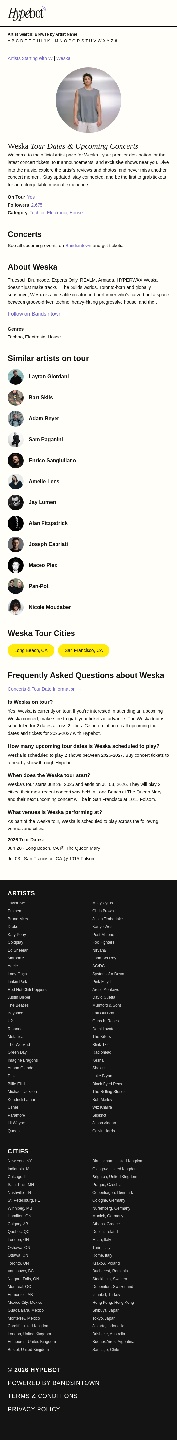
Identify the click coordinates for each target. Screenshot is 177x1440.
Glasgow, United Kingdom (114, 1169)
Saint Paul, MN (21, 1184)
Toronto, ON (18, 1263)
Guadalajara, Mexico (26, 1310)
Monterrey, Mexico (24, 1318)
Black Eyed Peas (107, 1084)
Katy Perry (17, 934)
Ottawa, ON (18, 1255)
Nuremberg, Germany (111, 1208)
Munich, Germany (107, 1216)
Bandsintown (79, 245)
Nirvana (99, 950)
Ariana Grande (20, 1068)
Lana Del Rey (104, 958)
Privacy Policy (34, 1409)
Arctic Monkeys (105, 989)
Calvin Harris (103, 1131)
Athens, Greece (106, 1224)
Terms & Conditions (43, 1396)
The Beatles (18, 1005)
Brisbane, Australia (108, 1334)
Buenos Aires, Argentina (113, 1342)
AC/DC (98, 966)
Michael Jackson (22, 1091)
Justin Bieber (19, 997)
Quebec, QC (19, 1232)
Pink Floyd (101, 981)
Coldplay (15, 942)
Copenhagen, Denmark (112, 1192)
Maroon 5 (16, 958)
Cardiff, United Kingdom (28, 1326)
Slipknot (99, 1115)
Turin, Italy (101, 1247)
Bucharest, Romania (110, 1271)
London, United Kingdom (29, 1334)
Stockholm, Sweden (109, 1279)
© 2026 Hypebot (34, 1370)
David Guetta (103, 997)
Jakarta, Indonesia (108, 1326)
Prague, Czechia (106, 1184)
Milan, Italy (101, 1239)
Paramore (16, 1115)
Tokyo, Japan (104, 1318)
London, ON (18, 1239)
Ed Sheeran (18, 950)
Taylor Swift (18, 903)
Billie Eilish (17, 1084)
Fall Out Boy (103, 1013)
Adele (13, 966)
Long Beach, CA (31, 650)
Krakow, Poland (106, 1263)
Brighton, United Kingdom (114, 1177)
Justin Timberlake (107, 919)
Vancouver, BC (21, 1271)
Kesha (98, 1060)
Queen (14, 1131)
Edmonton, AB (20, 1294)
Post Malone (103, 934)
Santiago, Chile (105, 1349)
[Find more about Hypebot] (88, 13)
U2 (10, 1021)
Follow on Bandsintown (38, 314)
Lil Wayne (16, 1123)
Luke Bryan (102, 1076)
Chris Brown (103, 911)
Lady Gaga (17, 974)
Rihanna (15, 1029)
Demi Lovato (103, 1029)
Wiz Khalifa (102, 1107)
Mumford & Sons (106, 1005)
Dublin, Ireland (105, 1232)
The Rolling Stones (108, 1091)
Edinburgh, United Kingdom (32, 1342)
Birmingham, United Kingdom (117, 1161)
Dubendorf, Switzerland (112, 1287)
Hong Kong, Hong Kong (113, 1302)
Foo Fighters (103, 942)
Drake (13, 926)
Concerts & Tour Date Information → (44, 689)
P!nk (12, 1076)
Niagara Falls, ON (23, 1279)
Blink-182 (100, 1044)
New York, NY (20, 1161)
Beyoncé (15, 1013)
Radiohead (101, 1052)
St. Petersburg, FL (24, 1200)
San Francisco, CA (84, 650)
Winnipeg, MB (20, 1208)
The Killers (101, 1036)
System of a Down (108, 974)
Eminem (15, 911)
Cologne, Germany (108, 1200)
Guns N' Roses (105, 1021)
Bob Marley (102, 1099)
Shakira (99, 1068)
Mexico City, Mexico (25, 1302)
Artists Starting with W (31, 58)
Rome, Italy (102, 1255)
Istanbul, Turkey (106, 1294)
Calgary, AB (18, 1224)
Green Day (17, 1052)
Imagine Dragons (23, 1060)
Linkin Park (17, 981)
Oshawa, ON (19, 1247)
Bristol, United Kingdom (28, 1349)
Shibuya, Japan (106, 1310)
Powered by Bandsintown (54, 1383)
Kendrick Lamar (21, 1099)
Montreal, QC (19, 1287)
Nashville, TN (19, 1192)
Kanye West (102, 926)
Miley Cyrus (102, 903)
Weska (63, 58)
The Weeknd (19, 1044)
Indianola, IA (19, 1169)
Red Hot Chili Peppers (27, 989)
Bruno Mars (18, 919)
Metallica (15, 1036)
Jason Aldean (104, 1123)
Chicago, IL (18, 1177)
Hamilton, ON (19, 1216)
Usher (13, 1107)
